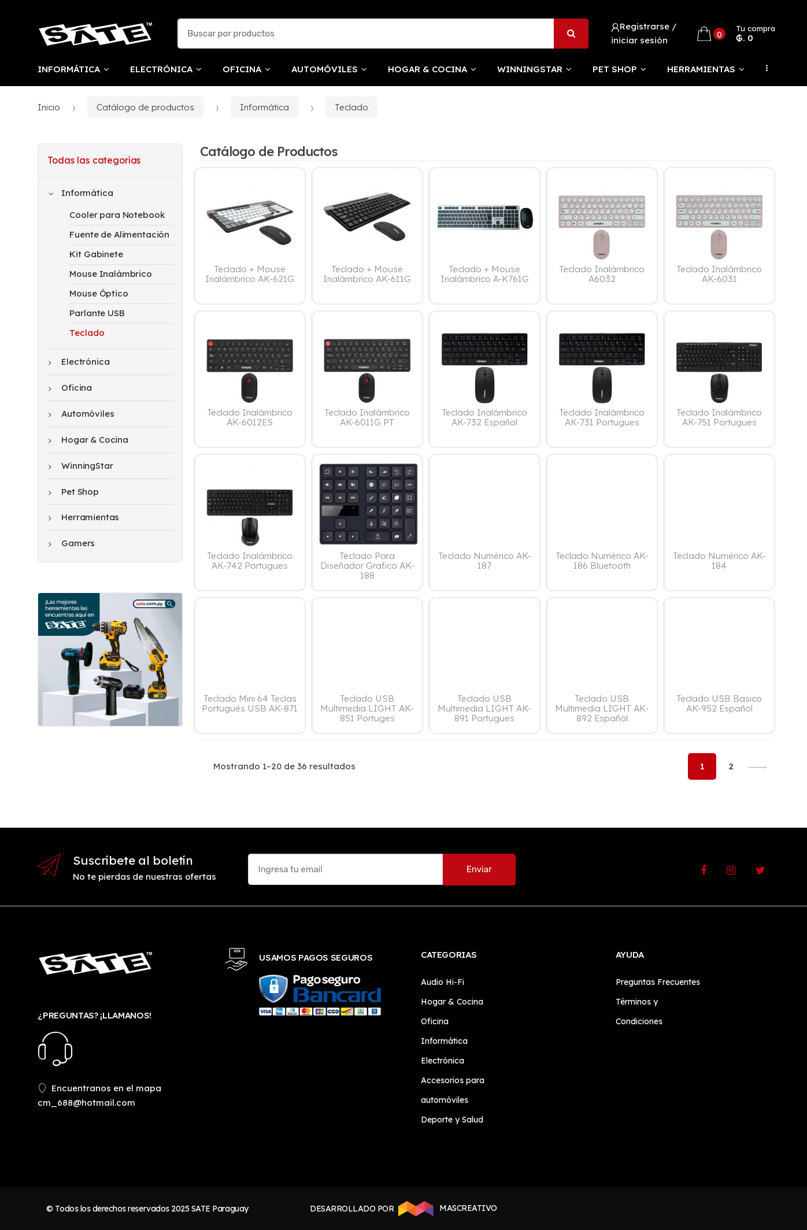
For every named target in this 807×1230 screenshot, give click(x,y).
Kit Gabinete (96, 254)
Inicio (49, 107)
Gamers (72, 543)
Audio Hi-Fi (442, 982)
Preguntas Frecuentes (658, 982)
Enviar (479, 869)
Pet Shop (615, 69)
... (763, 68)
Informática (69, 69)
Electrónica (161, 69)
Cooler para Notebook (116, 214)
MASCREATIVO (445, 1208)
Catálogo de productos (145, 107)
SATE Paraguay (220, 1208)
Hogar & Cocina (427, 69)
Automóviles (324, 69)
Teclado (351, 107)
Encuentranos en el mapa (99, 1088)
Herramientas (701, 69)
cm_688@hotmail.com (86, 1102)
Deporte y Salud (452, 1119)
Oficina (242, 69)
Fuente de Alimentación (119, 234)
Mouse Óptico (98, 293)
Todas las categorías (93, 160)
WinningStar (529, 69)
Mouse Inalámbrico (110, 273)
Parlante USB (96, 313)
